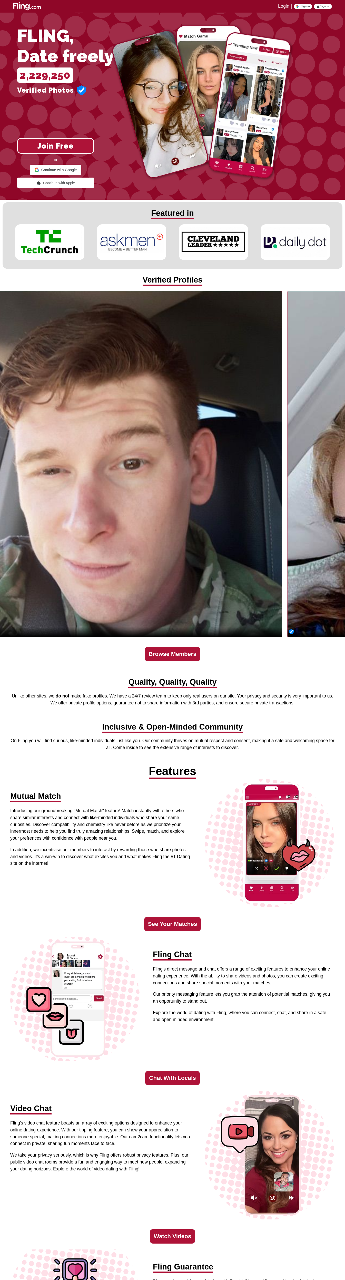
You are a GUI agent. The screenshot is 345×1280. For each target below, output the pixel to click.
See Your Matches (172, 924)
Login (283, 6)
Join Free (55, 145)
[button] (303, 6)
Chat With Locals (172, 1078)
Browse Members (172, 654)
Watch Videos (172, 1236)
